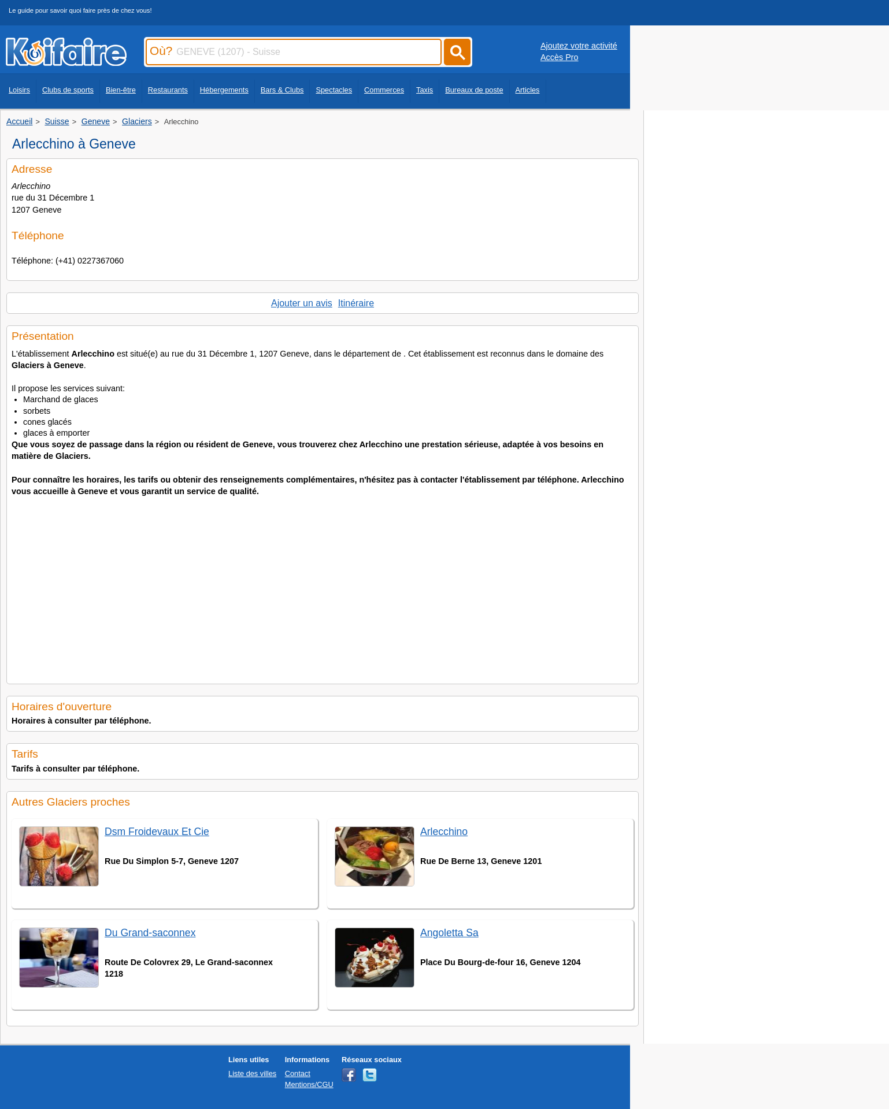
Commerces (384, 90)
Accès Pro (559, 57)
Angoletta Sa (449, 933)
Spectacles (334, 90)
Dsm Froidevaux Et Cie (157, 831)
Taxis (424, 90)
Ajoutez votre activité (578, 45)
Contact (297, 1073)
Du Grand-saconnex (150, 933)
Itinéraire (356, 303)
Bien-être (121, 90)
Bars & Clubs (282, 90)
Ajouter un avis (301, 303)
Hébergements (224, 90)
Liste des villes (252, 1073)
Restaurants (168, 90)
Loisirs (19, 90)
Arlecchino (444, 831)
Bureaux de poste (474, 90)
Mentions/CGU (309, 1084)
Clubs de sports (68, 90)
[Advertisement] (322, 586)
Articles (528, 90)
